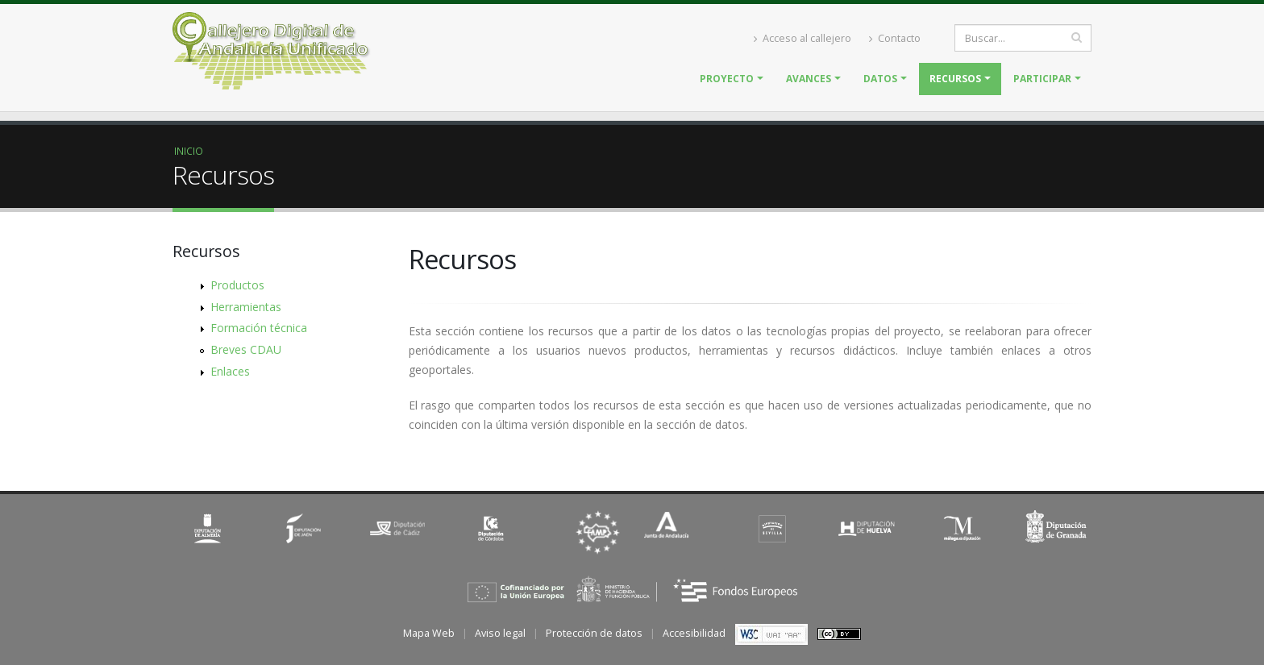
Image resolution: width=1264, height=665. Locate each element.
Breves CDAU (245, 349)
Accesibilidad (694, 633)
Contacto (895, 38)
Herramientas (245, 306)
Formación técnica (258, 327)
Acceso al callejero (802, 38)
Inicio (188, 150)
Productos (237, 285)
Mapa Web (429, 633)
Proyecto (727, 78)
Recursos (955, 78)
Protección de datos (594, 633)
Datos (880, 78)
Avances (808, 78)
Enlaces (230, 371)
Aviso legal (500, 633)
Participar (1042, 78)
